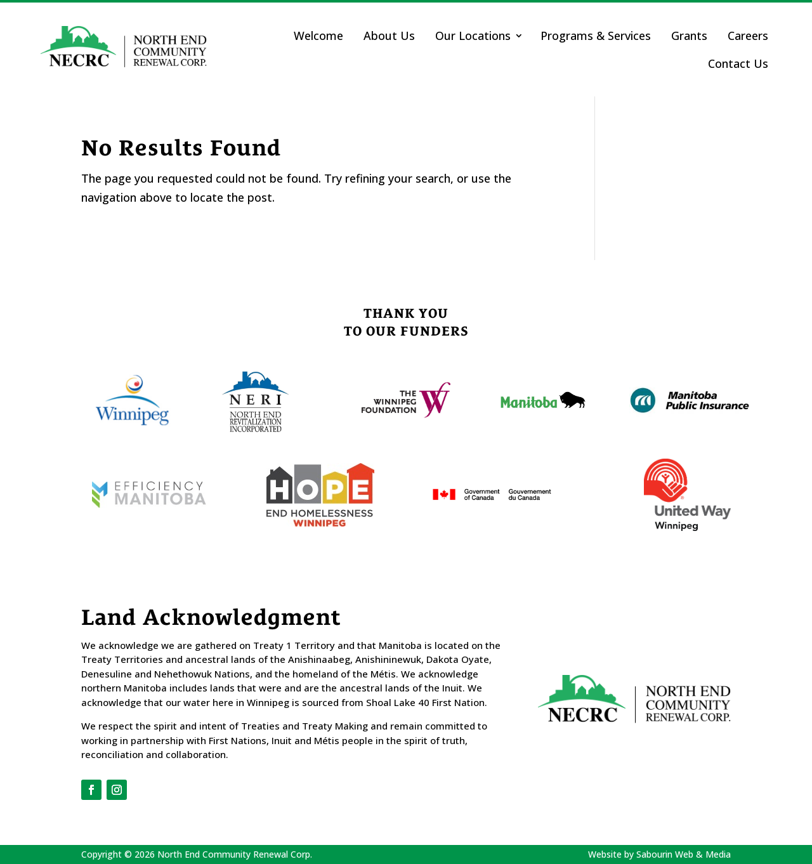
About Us (389, 35)
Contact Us (738, 63)
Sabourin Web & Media (683, 854)
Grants (689, 35)
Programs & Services (595, 35)
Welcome (318, 35)
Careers (748, 35)
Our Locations (473, 35)
